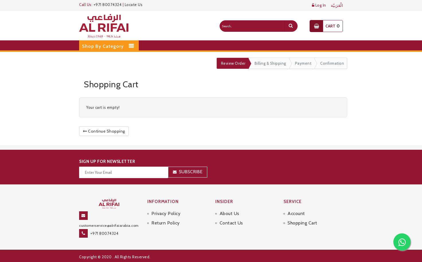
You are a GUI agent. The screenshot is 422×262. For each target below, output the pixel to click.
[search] (290, 26)
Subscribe (190, 171)
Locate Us (134, 4)
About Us (229, 213)
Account (296, 213)
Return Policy (165, 223)
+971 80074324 (107, 4)
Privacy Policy (165, 213)
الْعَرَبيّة (337, 5)
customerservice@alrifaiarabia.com (109, 225)
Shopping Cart (302, 223)
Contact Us (231, 223)
